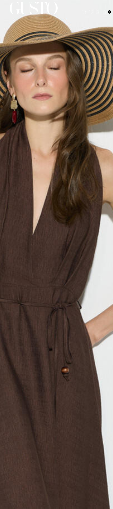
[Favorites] (91, 12)
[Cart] (106, 12)
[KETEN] (56, 254)
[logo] (34, 8)
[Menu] (5, 8)
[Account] (97, 12)
